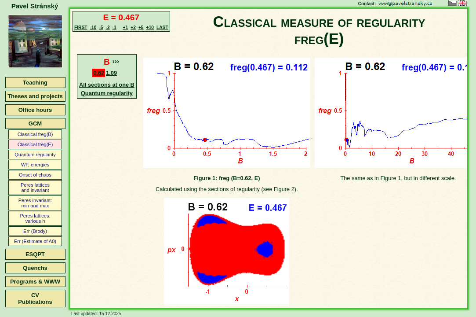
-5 (101, 27)
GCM (35, 123)
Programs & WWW (35, 281)
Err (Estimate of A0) (35, 241)
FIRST (80, 27)
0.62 (98, 73)
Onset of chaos (35, 174)
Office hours (35, 110)
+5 (141, 27)
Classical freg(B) (35, 134)
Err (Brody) (35, 231)
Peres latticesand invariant (35, 187)
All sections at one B (106, 84)
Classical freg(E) (35, 144)
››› (116, 61)
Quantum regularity (35, 154)
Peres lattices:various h (35, 218)
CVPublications (35, 298)
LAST (162, 27)
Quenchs (35, 268)
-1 (114, 27)
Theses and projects (35, 96)
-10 (93, 27)
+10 (150, 27)
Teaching (35, 82)
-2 (107, 27)
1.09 (111, 73)
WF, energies (35, 164)
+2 (133, 27)
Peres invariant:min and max (35, 203)
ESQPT (35, 254)
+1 (125, 27)
